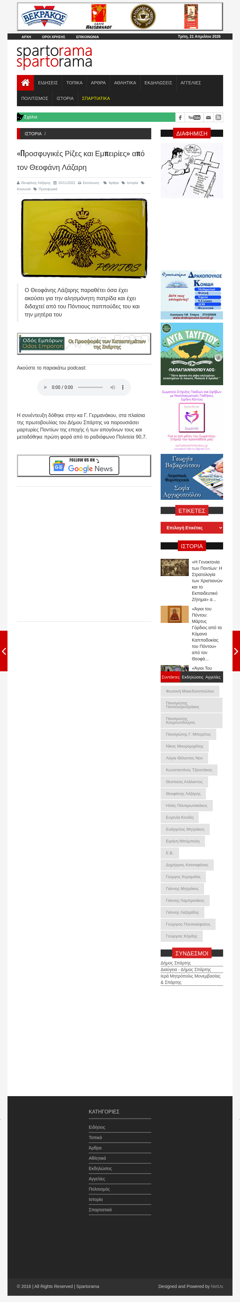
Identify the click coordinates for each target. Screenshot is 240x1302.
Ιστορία (130, 183)
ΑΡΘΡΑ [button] (98, 82)
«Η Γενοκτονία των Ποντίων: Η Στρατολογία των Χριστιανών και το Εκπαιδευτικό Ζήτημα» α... (207, 580)
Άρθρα (111, 183)
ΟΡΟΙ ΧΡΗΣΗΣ (53, 37)
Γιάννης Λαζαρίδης (182, 912)
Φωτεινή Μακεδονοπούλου (190, 691)
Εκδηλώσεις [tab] (192, 676)
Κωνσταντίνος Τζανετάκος (189, 770)
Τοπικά (95, 1134)
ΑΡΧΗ (26, 37)
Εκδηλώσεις (100, 1165)
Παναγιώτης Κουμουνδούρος (180, 720)
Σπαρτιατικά (100, 1207)
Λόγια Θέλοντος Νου (184, 758)
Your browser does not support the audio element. (84, 387)
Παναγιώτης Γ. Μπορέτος (188, 734)
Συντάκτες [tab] (171, 676)
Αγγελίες (97, 1176)
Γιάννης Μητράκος (182, 888)
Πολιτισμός (99, 1186)
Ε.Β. (170, 853)
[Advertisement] (84, 548)
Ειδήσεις (97, 1124)
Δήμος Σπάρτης (176, 959)
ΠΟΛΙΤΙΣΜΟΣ (34, 98)
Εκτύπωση (88, 183)
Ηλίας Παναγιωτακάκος (187, 805)
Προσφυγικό (45, 189)
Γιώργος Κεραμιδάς (183, 876)
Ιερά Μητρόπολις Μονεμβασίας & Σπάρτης (191, 976)
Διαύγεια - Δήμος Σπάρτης (186, 966)
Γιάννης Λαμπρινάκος (185, 900)
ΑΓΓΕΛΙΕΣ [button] (191, 82)
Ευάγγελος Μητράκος (185, 829)
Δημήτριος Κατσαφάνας (187, 864)
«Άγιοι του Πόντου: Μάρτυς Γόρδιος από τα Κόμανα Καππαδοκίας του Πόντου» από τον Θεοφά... (207, 633)
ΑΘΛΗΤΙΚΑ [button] (125, 82)
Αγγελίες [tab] (213, 676)
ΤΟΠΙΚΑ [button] (74, 82)
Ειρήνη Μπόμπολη (183, 841)
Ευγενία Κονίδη (179, 817)
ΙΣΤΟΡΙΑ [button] (65, 98)
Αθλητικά (97, 1155)
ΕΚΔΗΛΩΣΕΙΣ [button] (158, 82)
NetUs (217, 1286)
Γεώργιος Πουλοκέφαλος (188, 924)
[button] (96, 98)
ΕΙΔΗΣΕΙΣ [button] (48, 82)
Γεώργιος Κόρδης (182, 936)
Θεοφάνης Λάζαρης (34, 183)
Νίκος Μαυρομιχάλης (184, 746)
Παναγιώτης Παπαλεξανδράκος (182, 705)
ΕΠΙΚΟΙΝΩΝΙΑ (87, 37)
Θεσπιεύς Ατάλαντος (184, 781)
